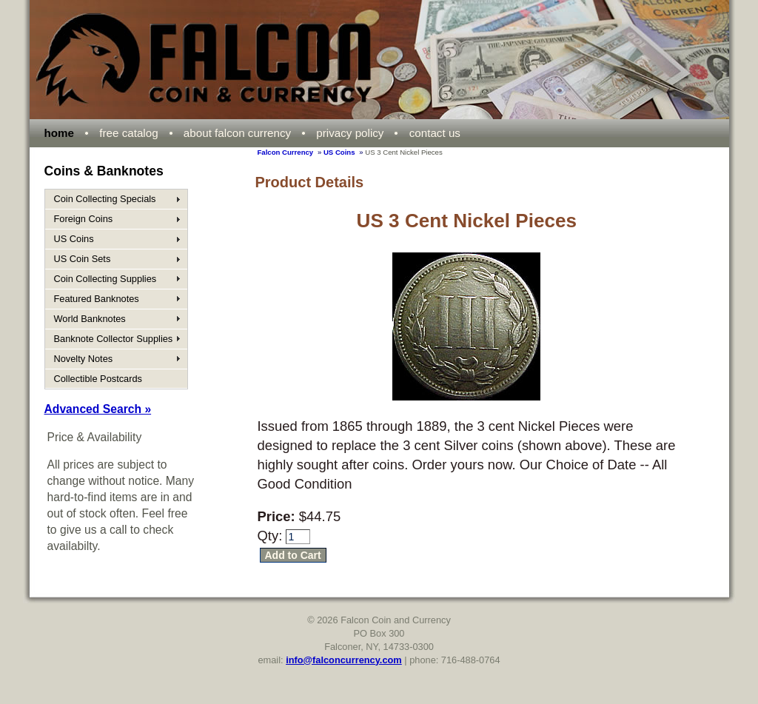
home (59, 133)
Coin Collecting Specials (105, 198)
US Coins (339, 152)
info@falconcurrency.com (344, 660)
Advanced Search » (98, 409)
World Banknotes (90, 318)
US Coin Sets (82, 258)
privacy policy (349, 133)
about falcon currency (237, 133)
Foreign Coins (83, 218)
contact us (434, 133)
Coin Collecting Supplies (105, 278)
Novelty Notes (83, 358)
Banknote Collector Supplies (113, 338)
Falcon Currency (286, 152)
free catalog (128, 133)
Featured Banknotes (96, 298)
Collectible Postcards (98, 378)
